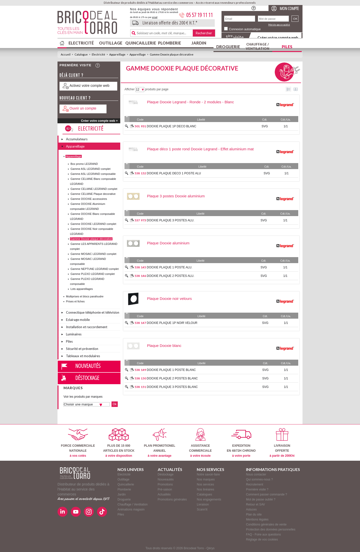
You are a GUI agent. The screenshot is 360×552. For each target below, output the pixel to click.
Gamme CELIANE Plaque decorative (93, 193)
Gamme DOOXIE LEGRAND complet (93, 223)
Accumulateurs (77, 139)
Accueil (65, 54)
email (155, 17)
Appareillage (117, 54)
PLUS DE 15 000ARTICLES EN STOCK (118, 442)
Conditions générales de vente (266, 524)
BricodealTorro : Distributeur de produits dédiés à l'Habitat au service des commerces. (92, 24)
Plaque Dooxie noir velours (169, 298)
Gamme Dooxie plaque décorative (172, 54)
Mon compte (289, 8)
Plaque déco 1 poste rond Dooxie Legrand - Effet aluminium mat (200, 149)
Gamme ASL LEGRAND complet (90, 168)
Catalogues (204, 494)
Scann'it (202, 509)
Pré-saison (165, 489)
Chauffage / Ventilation (257, 46)
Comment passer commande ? (266, 494)
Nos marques (205, 479)
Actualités (164, 494)
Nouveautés (87, 365)
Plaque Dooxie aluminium (168, 243)
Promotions (165, 484)
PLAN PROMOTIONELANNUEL (159, 442)
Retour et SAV (255, 504)
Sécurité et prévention (82, 349)
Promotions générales (172, 499)
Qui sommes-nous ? (259, 479)
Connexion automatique (245, 29)
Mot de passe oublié (279, 24)
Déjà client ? (72, 75)
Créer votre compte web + (99, 121)
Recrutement (254, 484)
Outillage (110, 43)
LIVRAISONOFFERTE (282, 442)
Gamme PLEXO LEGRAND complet (92, 273)
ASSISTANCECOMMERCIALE (200, 442)
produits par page (156, 89)
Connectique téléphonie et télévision (92, 312)
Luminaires (74, 334)
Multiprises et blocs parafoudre (85, 296)
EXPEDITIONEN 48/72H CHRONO (241, 442)
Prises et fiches (75, 301)
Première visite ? (257, 489)
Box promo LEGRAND (84, 163)
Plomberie (169, 43)
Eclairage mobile (78, 320)
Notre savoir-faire (208, 474)
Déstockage (87, 377)
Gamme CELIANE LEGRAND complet (93, 188)
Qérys (210, 548)
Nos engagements (209, 499)
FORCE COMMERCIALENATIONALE (78, 442)
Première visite (76, 65)
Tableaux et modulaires (83, 356)
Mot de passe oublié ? (260, 499)
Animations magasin (131, 509)
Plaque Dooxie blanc (164, 345)
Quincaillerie (140, 43)
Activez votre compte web (90, 86)
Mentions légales (257, 519)
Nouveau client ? (75, 98)
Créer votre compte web (278, 37)
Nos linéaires (205, 489)
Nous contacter (256, 474)
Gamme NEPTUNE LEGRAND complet (94, 268)
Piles (287, 46)
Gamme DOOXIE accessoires (88, 198)
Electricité (81, 43)
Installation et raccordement (86, 327)
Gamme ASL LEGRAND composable (93, 173)
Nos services (205, 484)
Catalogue (81, 54)
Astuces (251, 509)
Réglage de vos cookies (262, 539)
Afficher (129, 89)
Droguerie (228, 46)
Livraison (203, 504)
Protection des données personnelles (270, 529)
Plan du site (254, 514)
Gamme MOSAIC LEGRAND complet (93, 253)
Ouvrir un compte (83, 108)
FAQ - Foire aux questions (263, 534)
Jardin (199, 43)
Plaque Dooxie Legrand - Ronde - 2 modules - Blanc (190, 102)
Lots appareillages (81, 288)
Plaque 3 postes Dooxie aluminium (176, 196)
